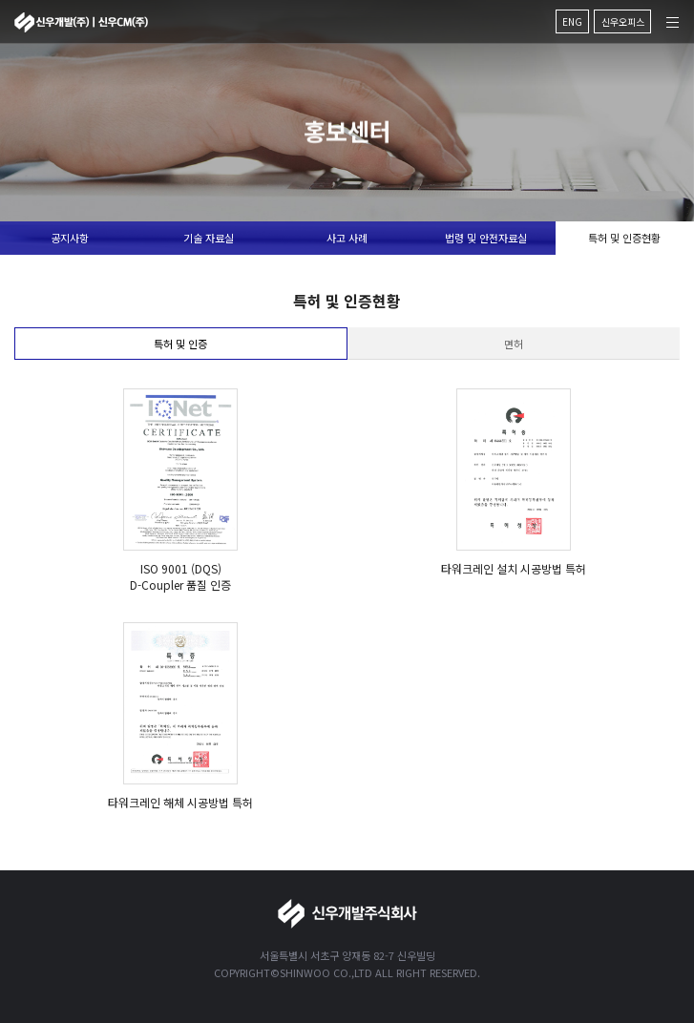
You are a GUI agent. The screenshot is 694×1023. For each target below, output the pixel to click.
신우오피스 (622, 21)
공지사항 (70, 237)
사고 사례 (347, 237)
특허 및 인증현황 (624, 237)
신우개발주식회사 (81, 22)
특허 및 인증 (180, 343)
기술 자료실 (208, 237)
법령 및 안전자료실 (486, 237)
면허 (513, 343)
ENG (572, 21)
